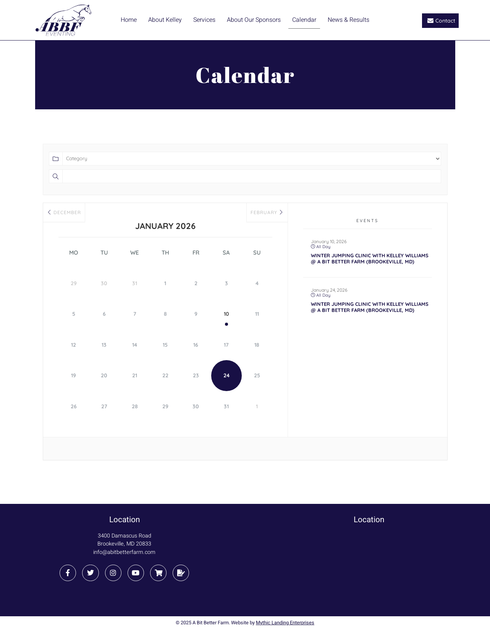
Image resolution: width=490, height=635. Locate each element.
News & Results (348, 19)
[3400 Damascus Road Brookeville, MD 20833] (369, 567)
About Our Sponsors (254, 19)
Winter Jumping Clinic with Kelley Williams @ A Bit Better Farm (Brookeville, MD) (370, 258)
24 (226, 375)
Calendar (304, 19)
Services (204, 19)
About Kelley (165, 19)
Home (129, 19)
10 (226, 313)
